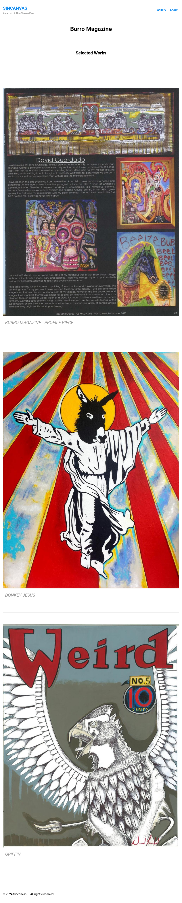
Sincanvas (15, 8)
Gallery (161, 10)
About (174, 10)
